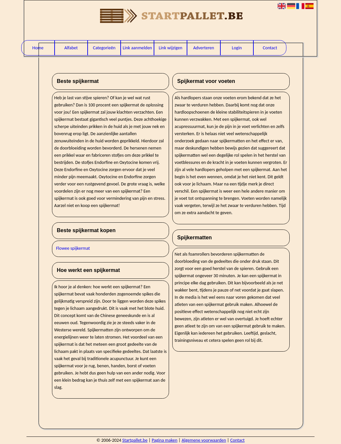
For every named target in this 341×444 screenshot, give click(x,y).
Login (237, 48)
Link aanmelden (137, 48)
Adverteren (203, 48)
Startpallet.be (134, 440)
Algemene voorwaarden (203, 440)
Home (37, 48)
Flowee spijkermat (73, 248)
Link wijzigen (170, 48)
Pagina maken (165, 440)
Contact (270, 48)
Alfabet (71, 48)
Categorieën (104, 48)
